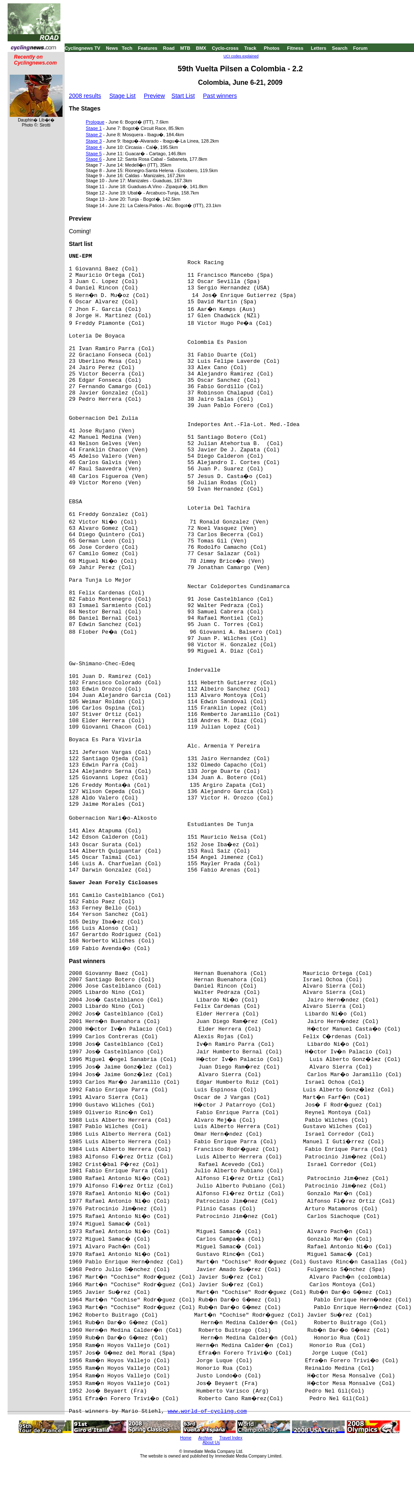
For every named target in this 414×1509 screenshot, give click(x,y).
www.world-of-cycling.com (207, 1411)
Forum (360, 48)
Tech (127, 48)
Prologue (95, 121)
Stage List (122, 95)
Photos (271, 48)
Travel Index (230, 1438)
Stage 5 (94, 153)
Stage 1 (94, 128)
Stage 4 (94, 147)
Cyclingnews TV (82, 48)
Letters (319, 48)
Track (250, 48)
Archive (205, 1438)
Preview (154, 95)
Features (148, 48)
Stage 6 (94, 159)
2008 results (85, 95)
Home (185, 1438)
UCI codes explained (241, 56)
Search (340, 48)
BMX (201, 48)
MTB (185, 48)
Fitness (295, 48)
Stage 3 (94, 140)
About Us (211, 1442)
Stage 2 (94, 134)
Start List (183, 95)
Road (169, 48)
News (112, 48)
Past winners (220, 95)
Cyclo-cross (225, 48)
